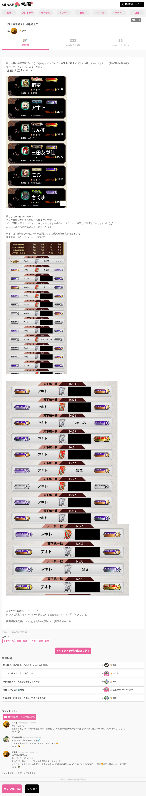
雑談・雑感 (22, 641)
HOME (63, 779)
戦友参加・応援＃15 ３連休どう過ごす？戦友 (24, 698)
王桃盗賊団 (17, 737)
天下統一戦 (9, 641)
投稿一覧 (72, 779)
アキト (15, 722)
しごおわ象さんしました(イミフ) (18, 673)
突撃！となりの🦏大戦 (13, 690)
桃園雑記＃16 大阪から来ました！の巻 (21, 681)
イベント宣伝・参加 (40, 641)
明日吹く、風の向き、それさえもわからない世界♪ (25, 665)
